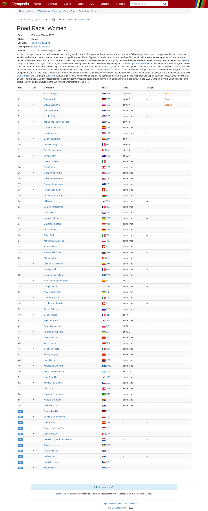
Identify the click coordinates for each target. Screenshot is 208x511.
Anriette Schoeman (53, 400)
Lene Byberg (50, 360)
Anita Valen (49, 167)
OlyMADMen (115, 508)
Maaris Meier (50, 467)
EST (106, 467)
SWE (106, 275)
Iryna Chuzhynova (52, 218)
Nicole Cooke (50, 116)
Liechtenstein (62, 494)
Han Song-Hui (50, 377)
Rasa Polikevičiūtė (52, 252)
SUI (105, 190)
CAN (106, 150)
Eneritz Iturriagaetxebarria (56, 280)
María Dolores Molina (54, 371)
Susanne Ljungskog (103, 69)
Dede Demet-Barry (53, 178)
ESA (106, 286)
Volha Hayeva (50, 343)
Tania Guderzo (51, 235)
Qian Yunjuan (50, 337)
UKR (106, 218)
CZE (106, 383)
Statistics (106, 4)
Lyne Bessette (50, 433)
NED (106, 122)
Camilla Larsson (51, 445)
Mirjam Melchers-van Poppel (57, 122)
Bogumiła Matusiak (53, 326)
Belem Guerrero (51, 349)
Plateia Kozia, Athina (40, 43)
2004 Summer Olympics (49, 11)
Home (22, 11)
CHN (106, 337)
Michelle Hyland (51, 405)
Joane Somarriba (52, 127)
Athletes (38, 4)
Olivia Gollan (50, 156)
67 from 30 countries (40, 46)
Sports (81, 4)
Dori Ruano (49, 422)
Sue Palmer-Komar (53, 150)
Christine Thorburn (53, 173)
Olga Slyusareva (52, 105)
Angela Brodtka (51, 411)
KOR (106, 377)
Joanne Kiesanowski (54, 184)
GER (106, 99)
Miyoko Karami (51, 320)
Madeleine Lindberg (53, 366)
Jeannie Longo (51, 144)
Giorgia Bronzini (51, 297)
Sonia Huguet (50, 315)
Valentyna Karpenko (53, 332)
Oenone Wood (51, 110)
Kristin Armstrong (52, 133)
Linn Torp (48, 388)
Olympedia (20, 4)
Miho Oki (48, 201)
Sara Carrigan (23, 76)
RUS (106, 105)
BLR (106, 195)
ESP (106, 127)
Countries (53, 4)
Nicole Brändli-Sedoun (54, 303)
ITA (105, 161)
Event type (84, 19)
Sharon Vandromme (53, 207)
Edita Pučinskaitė (52, 139)
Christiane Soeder (52, 224)
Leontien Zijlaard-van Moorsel (58, 439)
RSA (106, 400)
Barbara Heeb (50, 246)
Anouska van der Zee (54, 428)
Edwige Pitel (50, 269)
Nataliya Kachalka (52, 292)
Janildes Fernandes (53, 394)
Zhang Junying (51, 354)
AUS (106, 93)
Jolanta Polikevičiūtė (53, 263)
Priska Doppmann (52, 190)
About (120, 504)
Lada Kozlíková (51, 462)
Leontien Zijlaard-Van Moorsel (136, 63)
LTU (106, 139)
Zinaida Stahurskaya (54, 195)
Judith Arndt (51, 76)
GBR (106, 116)
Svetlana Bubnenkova (54, 417)
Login (105, 504)
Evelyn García (50, 286)
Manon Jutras (50, 258)
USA (106, 133)
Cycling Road (69, 11)
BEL (106, 207)
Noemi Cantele (51, 161)
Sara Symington (51, 450)
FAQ (126, 504)
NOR (106, 167)
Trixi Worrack (50, 229)
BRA (106, 394)
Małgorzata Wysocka (54, 241)
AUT (106, 224)
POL (106, 241)
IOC (93, 4)
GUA (106, 371)
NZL (106, 184)
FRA (106, 144)
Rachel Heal (50, 212)
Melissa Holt (50, 456)
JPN (106, 201)
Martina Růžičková (53, 383)
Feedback (120, 4)
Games (68, 4)
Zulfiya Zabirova (51, 309)
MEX (106, 349)
